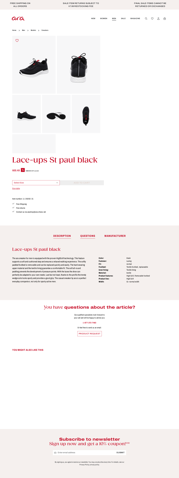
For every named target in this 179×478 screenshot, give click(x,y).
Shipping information (115, 444)
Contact (109, 421)
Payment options (113, 435)
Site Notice (71, 435)
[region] (56, 94)
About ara (70, 426)
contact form (29, 431)
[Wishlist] (152, 18)
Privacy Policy (72, 444)
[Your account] (158, 18)
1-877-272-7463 (89, 261)
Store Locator (72, 417)
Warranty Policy (113, 458)
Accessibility (111, 453)
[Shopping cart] (164, 18)
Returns (109, 439)
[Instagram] (159, 416)
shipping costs (138, 472)
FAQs (108, 426)
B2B (67, 421)
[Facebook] (147, 416)
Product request (89, 272)
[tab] (62, 174)
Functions (110, 430)
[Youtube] (153, 416)
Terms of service (73, 439)
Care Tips (110, 417)
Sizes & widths (112, 449)
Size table (109, 74)
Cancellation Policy (75, 430)
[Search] (146, 18)
